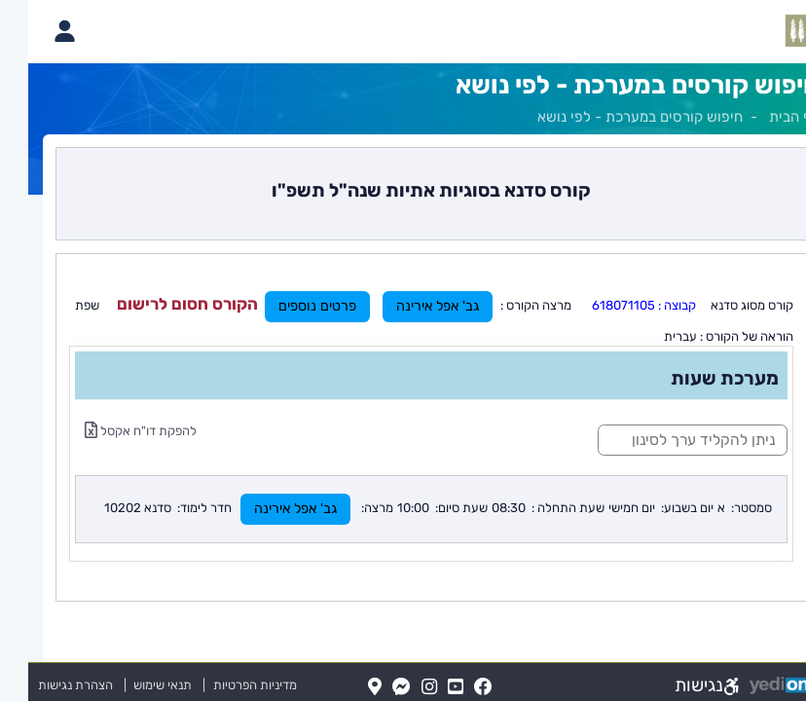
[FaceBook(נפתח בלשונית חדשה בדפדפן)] (455, 688)
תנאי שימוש (126, 685)
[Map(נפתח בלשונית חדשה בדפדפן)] (346, 688)
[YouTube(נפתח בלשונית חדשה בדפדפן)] (427, 688)
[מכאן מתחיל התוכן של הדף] (403, 374)
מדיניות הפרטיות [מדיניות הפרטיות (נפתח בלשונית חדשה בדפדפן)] (227, 685)
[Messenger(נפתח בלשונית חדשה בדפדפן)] (373, 688)
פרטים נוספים (289, 306)
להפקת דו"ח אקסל (112, 431)
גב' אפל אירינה (409, 306)
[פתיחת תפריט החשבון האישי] (35, 31)
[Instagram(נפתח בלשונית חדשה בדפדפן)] (401, 688)
